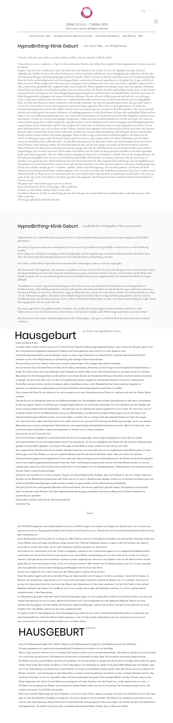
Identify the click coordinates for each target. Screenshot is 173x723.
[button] (156, 20)
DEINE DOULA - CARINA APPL (87, 24)
